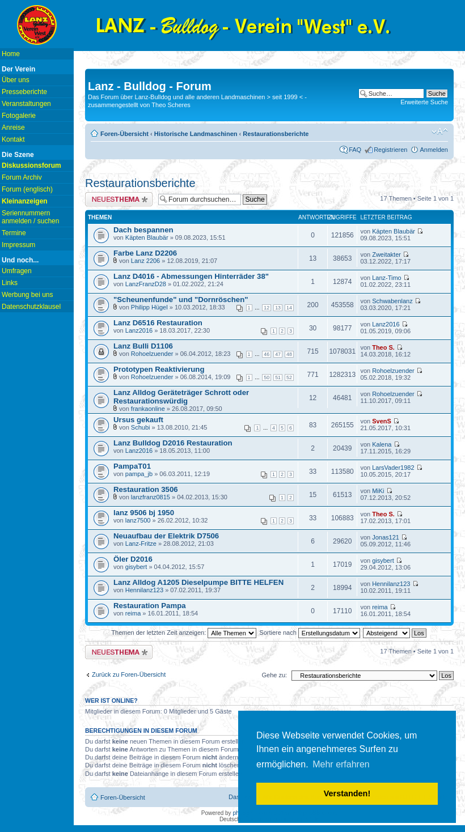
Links (10, 283)
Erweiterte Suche (424, 102)
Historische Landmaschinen (196, 133)
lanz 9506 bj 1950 (143, 512)
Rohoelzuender (152, 353)
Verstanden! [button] (347, 793)
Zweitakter (386, 254)
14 (289, 308)
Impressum (18, 245)
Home (11, 54)
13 (278, 308)
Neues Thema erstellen (119, 199)
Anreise (13, 127)
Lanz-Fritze (141, 543)
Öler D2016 (133, 559)
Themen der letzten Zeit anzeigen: (183, 632)
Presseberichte (24, 92)
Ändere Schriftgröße (440, 131)
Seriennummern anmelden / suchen (30, 217)
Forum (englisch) (27, 189)
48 (289, 354)
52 (289, 377)
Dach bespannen (143, 230)
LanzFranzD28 (145, 284)
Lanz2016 (139, 330)
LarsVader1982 (393, 467)
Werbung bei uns (27, 295)
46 (266, 354)
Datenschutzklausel (31, 307)
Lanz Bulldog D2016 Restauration (172, 443)
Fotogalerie (19, 116)
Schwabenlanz (392, 301)
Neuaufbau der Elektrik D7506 (166, 536)
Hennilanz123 (144, 590)
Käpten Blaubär (146, 237)
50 (266, 377)
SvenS (381, 421)
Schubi (140, 427)
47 (278, 354)
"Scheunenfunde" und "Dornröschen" (180, 299)
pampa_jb (139, 473)
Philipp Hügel (149, 307)
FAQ (355, 149)
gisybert (136, 566)
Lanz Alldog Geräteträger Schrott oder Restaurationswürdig (181, 396)
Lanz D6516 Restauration (157, 323)
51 (278, 377)
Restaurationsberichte (275, 133)
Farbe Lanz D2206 (145, 253)
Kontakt (13, 139)
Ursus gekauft (138, 419)
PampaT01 (132, 466)
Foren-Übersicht (124, 133)
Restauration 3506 (145, 489)
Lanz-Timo (386, 277)
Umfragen (17, 271)
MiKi (378, 490)
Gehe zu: (274, 675)
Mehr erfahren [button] (341, 764)
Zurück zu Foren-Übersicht (129, 674)
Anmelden (434, 149)
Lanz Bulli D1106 (143, 346)
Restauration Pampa (149, 605)
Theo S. (383, 347)
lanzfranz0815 (150, 497)
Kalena (381, 444)
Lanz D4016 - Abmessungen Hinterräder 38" (191, 276)
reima (133, 613)
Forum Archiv (22, 177)
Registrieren (390, 149)
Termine (14, 233)
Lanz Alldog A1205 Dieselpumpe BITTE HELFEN (198, 582)
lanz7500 (138, 520)
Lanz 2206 (145, 260)
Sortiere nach (309, 632)
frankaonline (148, 408)
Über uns (15, 80)
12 (266, 308)
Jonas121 (385, 537)
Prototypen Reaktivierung (158, 369)
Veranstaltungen (26, 104)
